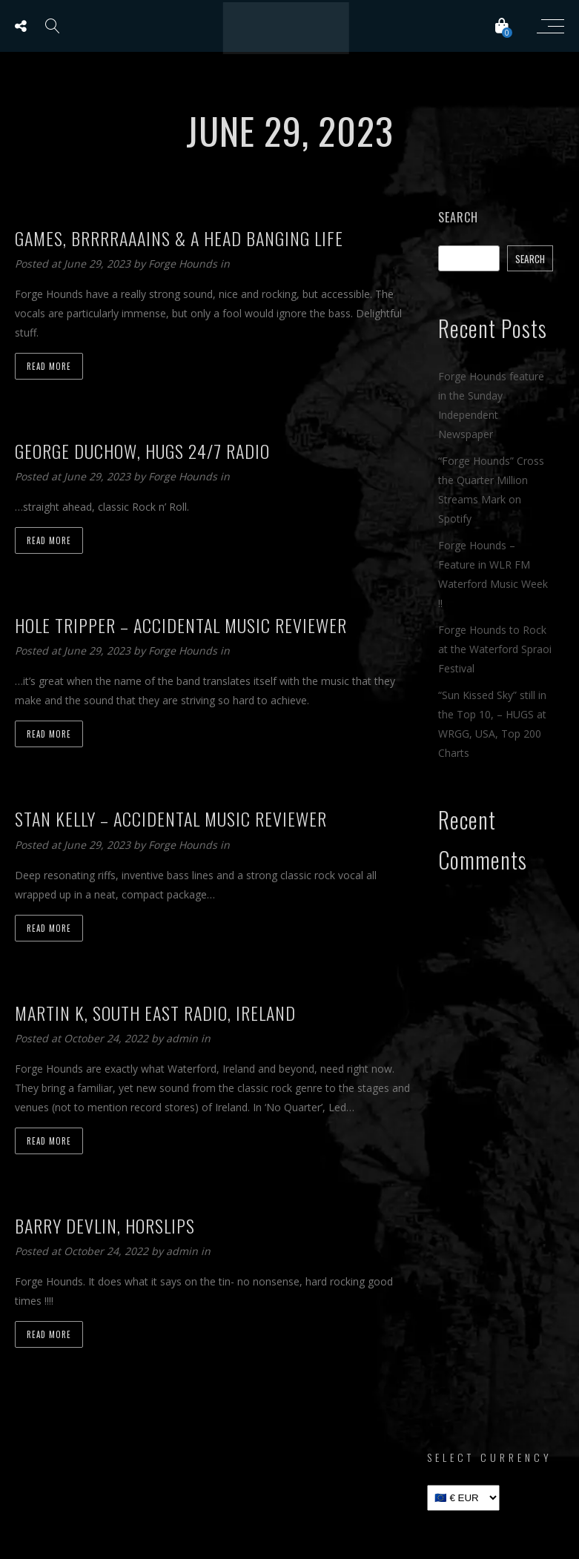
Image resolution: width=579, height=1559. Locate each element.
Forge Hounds (184, 263)
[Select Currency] (463, 1498)
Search (458, 217)
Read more (49, 366)
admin (183, 1038)
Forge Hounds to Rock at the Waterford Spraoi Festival (495, 649)
